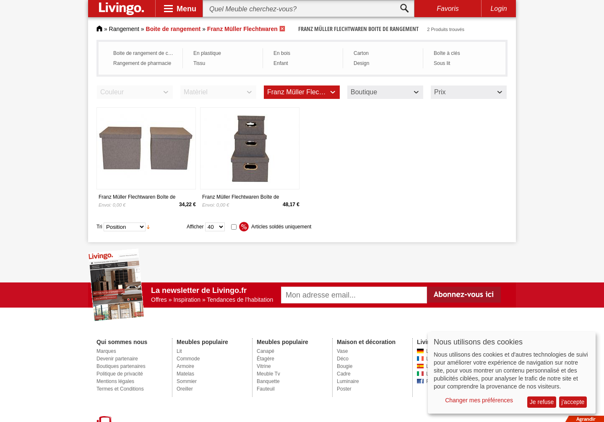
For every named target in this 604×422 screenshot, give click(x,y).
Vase (342, 351)
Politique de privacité (119, 374)
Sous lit (442, 63)
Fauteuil (266, 389)
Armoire (185, 366)
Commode (188, 359)
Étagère (265, 359)
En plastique (207, 53)
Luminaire (348, 381)
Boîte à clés (447, 53)
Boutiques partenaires (121, 366)
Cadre (344, 374)
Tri (99, 227)
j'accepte (573, 402)
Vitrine (264, 366)
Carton (361, 53)
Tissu (199, 63)
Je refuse (542, 402)
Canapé (265, 351)
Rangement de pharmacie (142, 63)
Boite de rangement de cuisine (145, 53)
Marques (106, 351)
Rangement (124, 29)
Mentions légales (115, 381)
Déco (343, 359)
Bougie (344, 366)
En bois (281, 53)
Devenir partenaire (117, 359)
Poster (344, 389)
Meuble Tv (268, 374)
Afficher (195, 227)
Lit (179, 351)
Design (361, 63)
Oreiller (185, 389)
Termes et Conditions (120, 389)
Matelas (185, 374)
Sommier (187, 381)
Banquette (268, 381)
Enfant (280, 63)
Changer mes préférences (479, 400)
